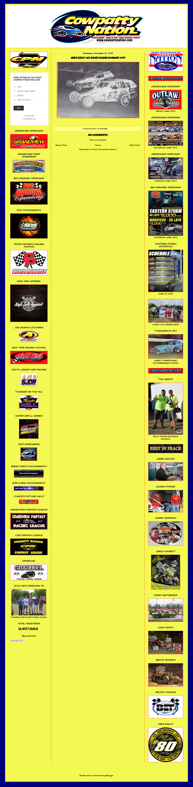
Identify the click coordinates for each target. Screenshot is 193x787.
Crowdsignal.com (29, 119)
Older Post (134, 145)
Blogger (109, 775)
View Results (29, 116)
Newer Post (61, 145)
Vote (18, 108)
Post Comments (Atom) (104, 149)
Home (98, 145)
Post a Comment (97, 140)
